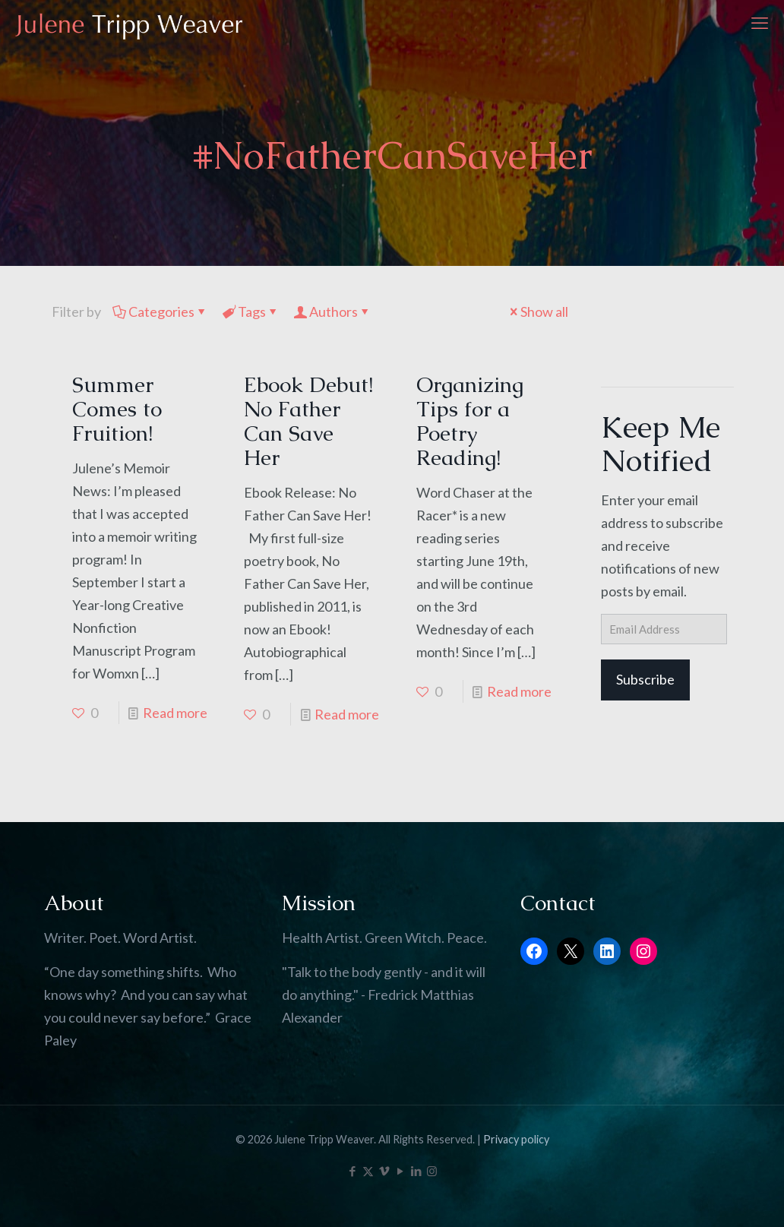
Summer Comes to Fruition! (117, 409)
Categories (160, 311)
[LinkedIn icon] (416, 1171)
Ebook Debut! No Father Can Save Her (308, 421)
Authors (332, 311)
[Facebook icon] (352, 1171)
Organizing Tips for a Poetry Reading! (469, 421)
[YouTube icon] (400, 1171)
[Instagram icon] (432, 1171)
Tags (251, 311)
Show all (537, 311)
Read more (175, 712)
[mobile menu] (760, 23)
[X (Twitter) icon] (368, 1171)
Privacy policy (516, 1139)
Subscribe (645, 679)
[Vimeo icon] (384, 1171)
